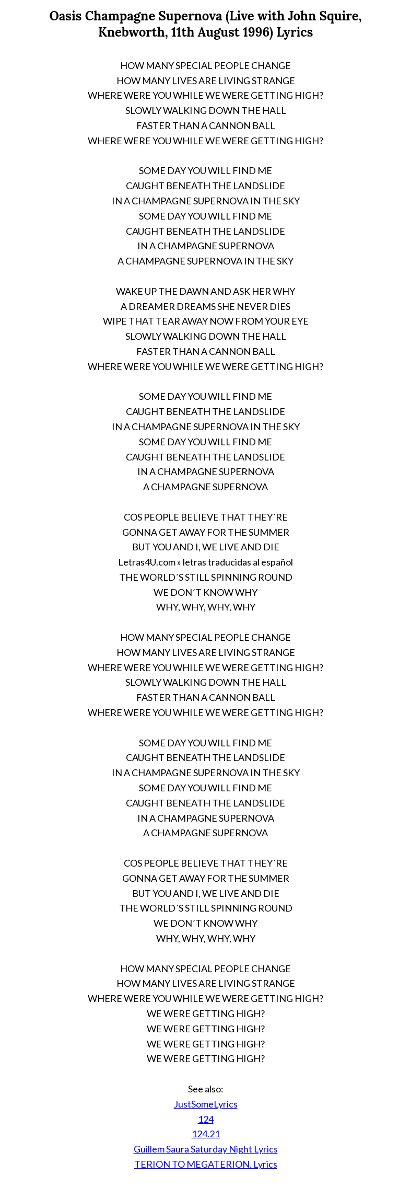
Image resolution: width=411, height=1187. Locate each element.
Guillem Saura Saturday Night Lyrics (206, 1149)
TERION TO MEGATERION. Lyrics (205, 1164)
